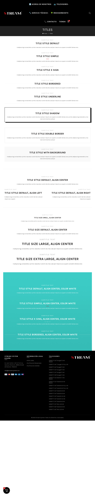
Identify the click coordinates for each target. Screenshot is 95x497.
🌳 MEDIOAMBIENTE (59, 13)
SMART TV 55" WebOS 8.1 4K (57, 401)
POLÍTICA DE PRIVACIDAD (34, 363)
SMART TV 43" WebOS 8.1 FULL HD (58, 388)
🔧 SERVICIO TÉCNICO (38, 13)
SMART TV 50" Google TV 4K (57, 370)
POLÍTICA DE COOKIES (33, 366)
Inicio (45, 33)
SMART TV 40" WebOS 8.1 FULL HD (58, 385)
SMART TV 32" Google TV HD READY (57, 361)
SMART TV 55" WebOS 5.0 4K (57, 399)
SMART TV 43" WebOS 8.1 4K (57, 391)
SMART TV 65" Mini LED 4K (56, 409)
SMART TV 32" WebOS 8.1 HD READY (57, 382)
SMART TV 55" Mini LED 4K (56, 404)
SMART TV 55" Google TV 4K (56, 372)
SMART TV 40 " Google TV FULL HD (58, 364)
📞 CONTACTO (50, 22)
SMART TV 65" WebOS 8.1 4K (57, 407)
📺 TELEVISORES (61, 4)
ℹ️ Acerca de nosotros (40, 4)
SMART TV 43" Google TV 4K (57, 367)
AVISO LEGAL (30, 360)
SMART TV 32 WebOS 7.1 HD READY (57, 378)
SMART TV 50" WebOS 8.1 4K (57, 393)
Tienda (62, 22)
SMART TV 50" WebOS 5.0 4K (57, 396)
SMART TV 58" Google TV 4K (57, 375)
